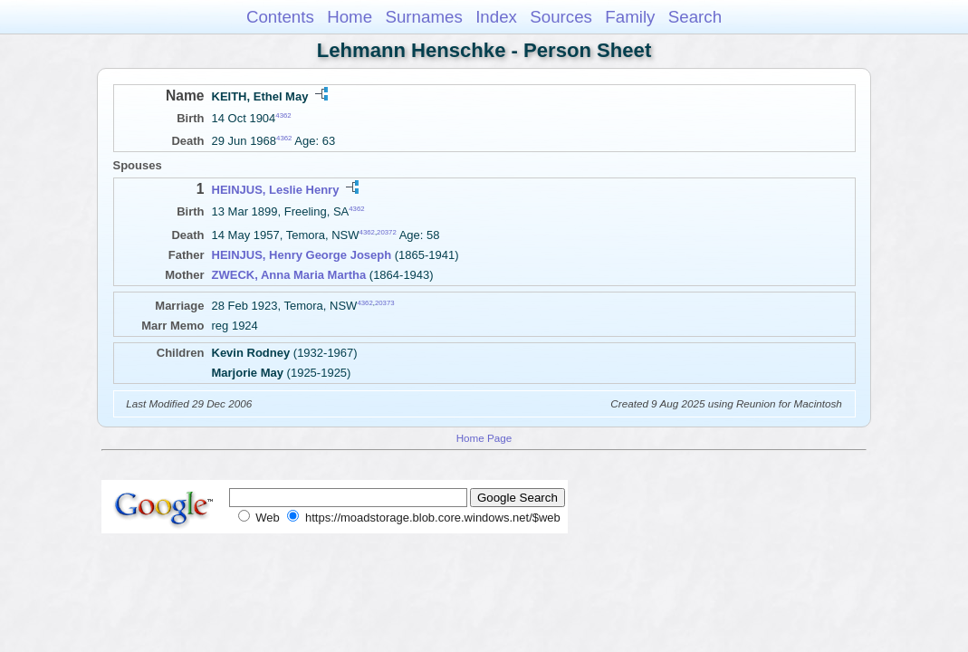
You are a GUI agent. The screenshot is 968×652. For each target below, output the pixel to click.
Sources (561, 16)
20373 (385, 302)
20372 (387, 231)
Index (496, 16)
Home (349, 16)
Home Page (484, 438)
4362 (283, 115)
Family (630, 16)
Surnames (423, 16)
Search (695, 16)
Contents (280, 16)
